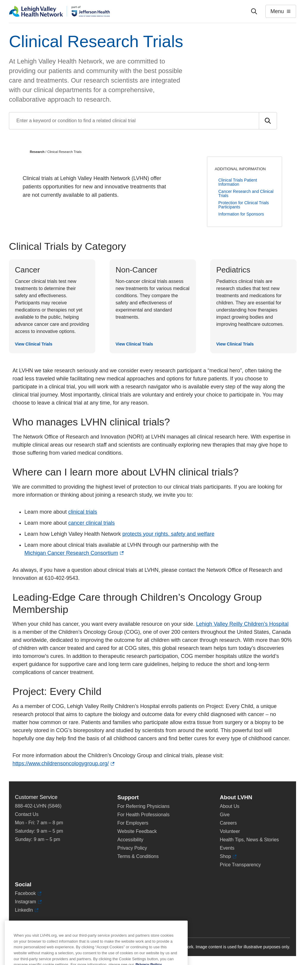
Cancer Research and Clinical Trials (245, 193)
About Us (229, 806)
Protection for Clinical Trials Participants (243, 205)
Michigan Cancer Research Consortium (74, 553)
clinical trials (82, 512)
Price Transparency (240, 864)
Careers (228, 822)
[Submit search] (268, 120)
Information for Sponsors (241, 214)
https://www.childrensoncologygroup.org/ (63, 764)
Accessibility (130, 839)
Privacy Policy (132, 848)
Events (227, 848)
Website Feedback (137, 831)
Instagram (28, 901)
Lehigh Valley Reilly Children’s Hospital (242, 624)
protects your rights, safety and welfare (168, 534)
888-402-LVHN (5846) (38, 805)
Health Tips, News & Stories (249, 839)
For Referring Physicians (143, 806)
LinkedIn (26, 910)
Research (37, 152)
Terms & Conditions (138, 856)
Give (225, 814)
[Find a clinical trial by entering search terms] (134, 120)
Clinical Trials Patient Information (237, 182)
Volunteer (230, 831)
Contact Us (26, 814)
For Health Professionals (143, 814)
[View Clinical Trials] (52, 306)
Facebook (28, 893)
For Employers (132, 822)
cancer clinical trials (91, 523)
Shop (228, 856)
